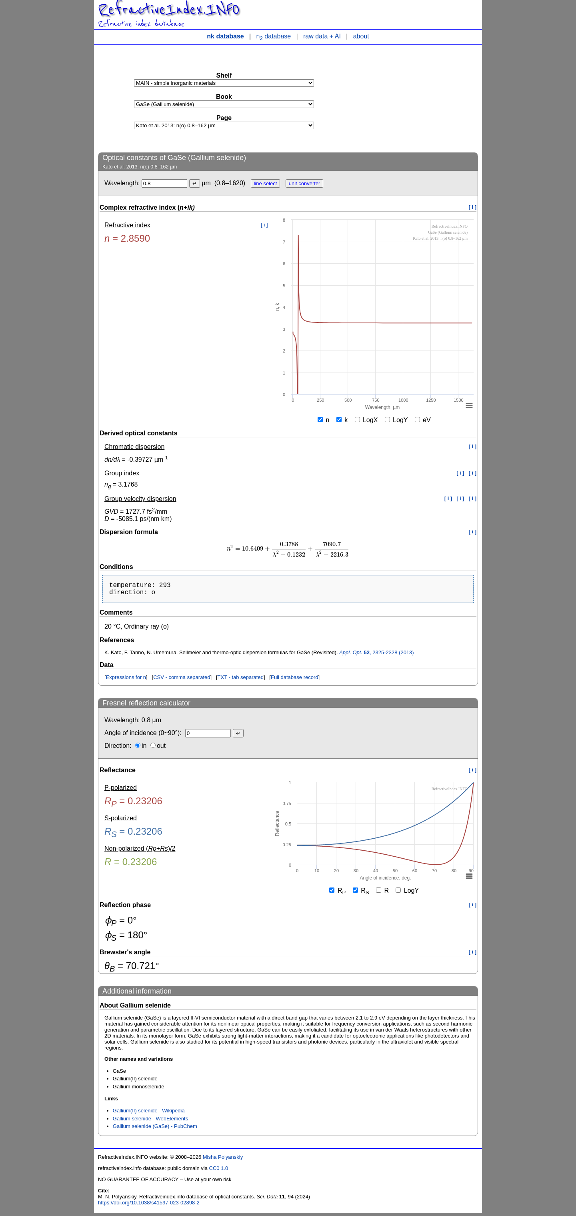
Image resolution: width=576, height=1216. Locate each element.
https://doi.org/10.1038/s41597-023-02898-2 (149, 1206)
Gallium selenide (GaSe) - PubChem (155, 1129)
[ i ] (473, 207)
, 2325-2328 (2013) (376, 656)
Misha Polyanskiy (223, 1160)
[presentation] (287, 549)
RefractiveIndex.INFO (169, 9)
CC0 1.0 (218, 1171)
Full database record (294, 680)
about (361, 36)
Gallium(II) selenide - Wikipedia (149, 1114)
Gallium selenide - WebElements (150, 1122)
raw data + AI (322, 36)
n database (273, 36)
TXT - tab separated (241, 680)
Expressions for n (126, 680)
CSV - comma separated (181, 680)
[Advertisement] (418, 98)
